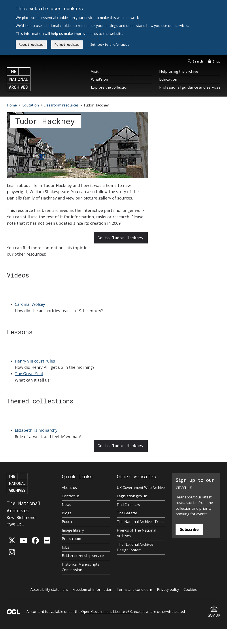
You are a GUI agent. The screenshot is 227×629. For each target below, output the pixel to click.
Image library (73, 530)
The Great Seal (29, 373)
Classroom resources (61, 105)
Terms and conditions (135, 589)
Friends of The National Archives (136, 533)
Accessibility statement (49, 589)
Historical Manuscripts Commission (80, 567)
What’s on (99, 79)
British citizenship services (84, 555)
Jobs (65, 547)
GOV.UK (214, 611)
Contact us (70, 496)
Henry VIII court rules (35, 361)
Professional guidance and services (189, 87)
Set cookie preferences (109, 44)
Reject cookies (67, 44)
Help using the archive (178, 71)
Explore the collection (110, 87)
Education (168, 79)
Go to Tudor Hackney (121, 237)
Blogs (66, 513)
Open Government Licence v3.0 (106, 611)
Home (12, 105)
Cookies (190, 589)
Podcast (68, 521)
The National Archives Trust (140, 521)
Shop (214, 61)
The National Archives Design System (135, 547)
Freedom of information (92, 589)
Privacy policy (168, 589)
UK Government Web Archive (141, 487)
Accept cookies (31, 44)
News (66, 504)
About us (69, 487)
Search (195, 61)
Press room (71, 538)
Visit (94, 71)
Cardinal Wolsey (30, 304)
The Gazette (127, 513)
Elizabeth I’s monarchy (36, 430)
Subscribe (189, 529)
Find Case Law (128, 504)
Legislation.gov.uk (132, 496)
